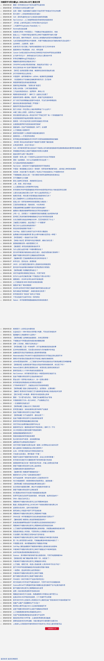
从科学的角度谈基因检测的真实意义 (26, 552)
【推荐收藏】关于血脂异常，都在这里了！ (29, 415)
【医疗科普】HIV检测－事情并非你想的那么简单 (31, 394)
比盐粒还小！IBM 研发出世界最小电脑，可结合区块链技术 (34, 332)
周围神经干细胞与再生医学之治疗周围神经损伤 (30, 502)
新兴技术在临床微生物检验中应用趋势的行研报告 (31, 267)
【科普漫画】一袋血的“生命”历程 (25, 237)
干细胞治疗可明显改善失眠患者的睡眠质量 (29, 341)
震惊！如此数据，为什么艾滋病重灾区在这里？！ (31, 160)
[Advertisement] (52, 314)
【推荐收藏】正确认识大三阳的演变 (26, 406)
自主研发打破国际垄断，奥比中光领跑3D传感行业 (31, 487)
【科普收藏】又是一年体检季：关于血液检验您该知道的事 (34, 347)
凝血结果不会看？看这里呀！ (24, 154)
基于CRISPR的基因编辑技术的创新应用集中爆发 (31, 567)
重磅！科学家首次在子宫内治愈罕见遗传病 (29, 5)
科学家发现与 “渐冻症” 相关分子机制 (26, 294)
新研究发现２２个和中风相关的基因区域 (28, 370)
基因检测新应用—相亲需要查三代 (25, 243)
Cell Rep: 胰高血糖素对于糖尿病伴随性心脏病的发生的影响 (35, 546)
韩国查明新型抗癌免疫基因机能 (24, 82)
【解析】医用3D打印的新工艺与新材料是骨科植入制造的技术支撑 (37, 391)
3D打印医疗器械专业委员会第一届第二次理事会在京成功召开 (35, 445)
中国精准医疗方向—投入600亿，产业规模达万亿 (31, 400)
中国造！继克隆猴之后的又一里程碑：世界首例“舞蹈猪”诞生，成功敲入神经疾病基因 (44, 169)
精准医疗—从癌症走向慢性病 (24, 329)
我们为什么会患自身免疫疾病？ (24, 225)
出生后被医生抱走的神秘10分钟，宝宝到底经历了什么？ (34, 219)
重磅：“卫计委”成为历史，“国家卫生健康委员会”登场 (32, 397)
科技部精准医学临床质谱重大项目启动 (27, 118)
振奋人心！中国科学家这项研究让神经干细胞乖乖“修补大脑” (35, 35)
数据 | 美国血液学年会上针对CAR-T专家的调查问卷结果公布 (35, 505)
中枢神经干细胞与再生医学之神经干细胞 (28, 573)
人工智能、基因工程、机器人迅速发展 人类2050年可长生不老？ (36, 564)
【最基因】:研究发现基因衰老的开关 (26, 246)
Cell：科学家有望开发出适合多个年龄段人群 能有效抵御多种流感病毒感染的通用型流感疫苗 (47, 148)
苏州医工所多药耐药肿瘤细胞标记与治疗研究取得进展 (33, 217)
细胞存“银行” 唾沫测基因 (22, 285)
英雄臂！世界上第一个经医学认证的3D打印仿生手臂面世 (34, 157)
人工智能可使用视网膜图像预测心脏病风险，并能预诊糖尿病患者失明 (39, 528)
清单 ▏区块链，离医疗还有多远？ (26, 344)
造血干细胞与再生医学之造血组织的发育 (28, 418)
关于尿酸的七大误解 (20, 178)
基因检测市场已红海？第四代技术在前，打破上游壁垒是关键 (35, 463)
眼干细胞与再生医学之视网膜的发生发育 (28, 588)
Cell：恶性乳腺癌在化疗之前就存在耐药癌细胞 (30, 17)
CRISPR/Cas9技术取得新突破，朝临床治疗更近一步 (32, 65)
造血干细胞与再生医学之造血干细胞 (26, 412)
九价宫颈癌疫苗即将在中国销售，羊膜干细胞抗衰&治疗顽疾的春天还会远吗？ (42, 41)
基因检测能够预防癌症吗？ (23, 433)
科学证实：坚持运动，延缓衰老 (24, 261)
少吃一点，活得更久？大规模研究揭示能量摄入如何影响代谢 (35, 214)
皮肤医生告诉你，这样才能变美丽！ (26, 508)
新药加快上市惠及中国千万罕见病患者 (27, 511)
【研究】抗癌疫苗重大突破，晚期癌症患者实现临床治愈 (34, 71)
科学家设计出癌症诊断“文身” (23, 8)
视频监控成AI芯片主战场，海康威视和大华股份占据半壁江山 (35, 594)
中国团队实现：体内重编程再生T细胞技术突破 (30, 543)
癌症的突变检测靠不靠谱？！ (24, 228)
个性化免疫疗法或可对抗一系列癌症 (26, 297)
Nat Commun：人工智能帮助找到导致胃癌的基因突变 (33, 20)
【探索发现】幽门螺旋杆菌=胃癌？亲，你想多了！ (32, 558)
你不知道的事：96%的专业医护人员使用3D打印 (30, 478)
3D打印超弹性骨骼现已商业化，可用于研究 (29, 273)
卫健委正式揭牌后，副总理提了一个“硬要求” (29, 223)
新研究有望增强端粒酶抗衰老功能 (25, 421)
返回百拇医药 (13, 659)
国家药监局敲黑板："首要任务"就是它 (27, 85)
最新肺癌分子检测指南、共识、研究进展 (28, 50)
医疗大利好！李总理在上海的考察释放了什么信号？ (32, 109)
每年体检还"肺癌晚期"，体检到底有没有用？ (29, 291)
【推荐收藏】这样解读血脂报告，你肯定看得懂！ (31, 338)
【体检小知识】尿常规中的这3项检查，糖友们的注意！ (33, 240)
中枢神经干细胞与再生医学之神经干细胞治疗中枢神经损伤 (34, 549)
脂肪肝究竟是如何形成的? (22, 106)
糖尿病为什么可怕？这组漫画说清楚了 (27, 475)
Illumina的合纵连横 (20, 29)
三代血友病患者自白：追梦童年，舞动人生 (29, 91)
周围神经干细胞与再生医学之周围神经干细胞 (29, 513)
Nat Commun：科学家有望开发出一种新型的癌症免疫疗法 (34, 373)
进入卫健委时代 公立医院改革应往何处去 (28, 199)
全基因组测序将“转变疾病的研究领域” (27, 124)
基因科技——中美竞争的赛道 (24, 136)
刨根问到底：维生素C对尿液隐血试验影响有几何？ (32, 196)
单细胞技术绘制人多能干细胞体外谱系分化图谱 (30, 151)
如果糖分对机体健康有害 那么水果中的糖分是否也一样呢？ (35, 234)
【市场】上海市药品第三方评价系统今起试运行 (30, 23)
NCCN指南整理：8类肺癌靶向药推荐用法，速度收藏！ (33, 481)
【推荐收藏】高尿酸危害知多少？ (25, 270)
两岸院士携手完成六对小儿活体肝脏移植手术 (29, 606)
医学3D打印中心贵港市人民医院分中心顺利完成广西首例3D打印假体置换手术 (42, 600)
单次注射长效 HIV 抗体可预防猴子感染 (27, 67)
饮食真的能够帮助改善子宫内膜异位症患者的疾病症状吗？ (34, 522)
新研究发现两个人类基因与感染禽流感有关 (29, 133)
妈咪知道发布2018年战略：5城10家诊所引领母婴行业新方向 (35, 621)
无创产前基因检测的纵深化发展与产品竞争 (29, 615)
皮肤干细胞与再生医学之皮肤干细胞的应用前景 (30, 609)
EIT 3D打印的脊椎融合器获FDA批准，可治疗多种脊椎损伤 (35, 100)
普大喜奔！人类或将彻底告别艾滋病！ (27, 14)
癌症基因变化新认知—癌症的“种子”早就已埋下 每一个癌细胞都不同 (38, 115)
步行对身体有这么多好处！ (23, 73)
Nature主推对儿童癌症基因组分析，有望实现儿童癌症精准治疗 (36, 367)
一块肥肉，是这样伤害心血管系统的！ (27, 570)
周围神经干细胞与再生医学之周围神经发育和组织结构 (33, 525)
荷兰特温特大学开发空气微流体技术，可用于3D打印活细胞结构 (36, 582)
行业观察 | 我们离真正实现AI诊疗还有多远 (28, 534)
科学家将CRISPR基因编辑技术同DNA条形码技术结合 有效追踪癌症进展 (40, 190)
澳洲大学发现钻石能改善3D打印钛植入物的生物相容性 (33, 359)
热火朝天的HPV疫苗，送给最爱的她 (26, 439)
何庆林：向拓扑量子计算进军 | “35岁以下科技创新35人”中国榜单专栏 (38, 172)
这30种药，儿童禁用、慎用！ (24, 44)
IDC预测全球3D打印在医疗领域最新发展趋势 (29, 493)
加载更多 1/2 (52, 628)
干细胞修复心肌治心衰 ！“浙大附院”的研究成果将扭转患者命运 (36, 175)
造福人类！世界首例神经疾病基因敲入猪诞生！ (30, 202)
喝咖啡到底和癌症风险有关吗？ (24, 61)
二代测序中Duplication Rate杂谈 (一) (26, 26)
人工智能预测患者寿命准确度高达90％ (27, 612)
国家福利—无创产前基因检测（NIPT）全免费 (30, 127)
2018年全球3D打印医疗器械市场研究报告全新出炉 (32, 288)
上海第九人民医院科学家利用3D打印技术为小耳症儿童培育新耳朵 (37, 624)
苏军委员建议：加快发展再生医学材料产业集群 (30, 409)
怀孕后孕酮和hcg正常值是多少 (24, 59)
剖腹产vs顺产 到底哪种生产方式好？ (26, 603)
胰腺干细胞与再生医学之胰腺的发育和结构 (29, 255)
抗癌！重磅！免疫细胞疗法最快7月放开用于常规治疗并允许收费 (37, 11)
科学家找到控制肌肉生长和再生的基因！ (28, 382)
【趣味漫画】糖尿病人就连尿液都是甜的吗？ (29, 519)
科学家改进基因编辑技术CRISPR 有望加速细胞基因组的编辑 (35, 139)
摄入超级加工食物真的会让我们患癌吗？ (28, 448)
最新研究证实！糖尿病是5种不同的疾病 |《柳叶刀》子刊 (34, 427)
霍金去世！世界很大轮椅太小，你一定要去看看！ (31, 379)
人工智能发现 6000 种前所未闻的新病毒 (28, 282)
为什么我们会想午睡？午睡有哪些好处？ (28, 249)
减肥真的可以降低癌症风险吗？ (24, 442)
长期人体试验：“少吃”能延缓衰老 (25, 88)
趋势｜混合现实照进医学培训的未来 (26, 591)
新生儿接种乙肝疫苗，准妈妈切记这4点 (27, 181)
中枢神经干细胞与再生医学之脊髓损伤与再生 (29, 561)
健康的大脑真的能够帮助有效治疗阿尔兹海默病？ (31, 211)
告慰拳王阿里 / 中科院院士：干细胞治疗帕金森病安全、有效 (35, 32)
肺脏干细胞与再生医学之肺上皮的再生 (27, 466)
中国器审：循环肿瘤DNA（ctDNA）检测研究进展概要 (33, 76)
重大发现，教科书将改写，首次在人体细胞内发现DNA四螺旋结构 (37, 38)
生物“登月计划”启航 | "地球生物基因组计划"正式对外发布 (34, 47)
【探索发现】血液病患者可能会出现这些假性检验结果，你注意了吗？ (39, 365)
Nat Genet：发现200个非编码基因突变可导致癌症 (31, 166)
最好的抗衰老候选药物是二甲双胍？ (26, 103)
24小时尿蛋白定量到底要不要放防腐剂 (27, 430)
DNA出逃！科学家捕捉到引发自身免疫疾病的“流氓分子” (33, 517)
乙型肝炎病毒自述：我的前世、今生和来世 (29, 205)
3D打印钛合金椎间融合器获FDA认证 (26, 424)
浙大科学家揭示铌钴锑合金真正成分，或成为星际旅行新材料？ (36, 252)
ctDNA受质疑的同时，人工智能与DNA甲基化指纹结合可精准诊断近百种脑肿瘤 (42, 361)
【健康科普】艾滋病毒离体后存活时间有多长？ (30, 258)
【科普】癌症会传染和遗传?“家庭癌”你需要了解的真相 (33, 142)
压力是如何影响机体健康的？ (24, 163)
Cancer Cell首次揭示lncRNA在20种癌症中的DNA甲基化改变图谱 (37, 53)
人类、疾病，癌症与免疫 (22, 184)
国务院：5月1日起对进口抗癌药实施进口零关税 (30, 121)
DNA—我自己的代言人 (21, 499)
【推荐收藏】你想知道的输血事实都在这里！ (29, 484)
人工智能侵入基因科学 (21, 130)
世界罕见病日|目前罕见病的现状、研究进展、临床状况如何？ (35, 496)
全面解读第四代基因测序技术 (24, 469)
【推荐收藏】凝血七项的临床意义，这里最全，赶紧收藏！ (34, 388)
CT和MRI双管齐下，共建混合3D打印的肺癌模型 (31, 385)
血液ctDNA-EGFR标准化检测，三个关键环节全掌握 (32, 597)
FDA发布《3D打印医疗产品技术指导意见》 (29, 579)
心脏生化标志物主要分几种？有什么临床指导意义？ (32, 193)
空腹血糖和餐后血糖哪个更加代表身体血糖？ (29, 208)
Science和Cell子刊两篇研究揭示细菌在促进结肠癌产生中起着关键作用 (39, 585)
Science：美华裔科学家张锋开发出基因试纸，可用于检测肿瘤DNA (37, 555)
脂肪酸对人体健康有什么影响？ (24, 335)
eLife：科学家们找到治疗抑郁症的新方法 (28, 451)
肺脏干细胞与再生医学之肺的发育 (25, 490)
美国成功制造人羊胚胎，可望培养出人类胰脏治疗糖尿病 (34, 531)
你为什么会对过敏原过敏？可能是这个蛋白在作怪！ (32, 276)
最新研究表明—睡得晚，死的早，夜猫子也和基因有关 (33, 97)
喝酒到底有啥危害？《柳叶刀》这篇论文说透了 (30, 94)
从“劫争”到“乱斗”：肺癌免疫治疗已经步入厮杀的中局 (32, 56)
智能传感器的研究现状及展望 (24, 436)
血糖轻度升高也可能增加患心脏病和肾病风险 (29, 353)
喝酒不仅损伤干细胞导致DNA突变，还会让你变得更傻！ (34, 457)
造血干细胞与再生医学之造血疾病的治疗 (28, 376)
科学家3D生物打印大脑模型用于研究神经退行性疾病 (32, 460)
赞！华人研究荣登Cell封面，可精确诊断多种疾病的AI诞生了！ (36, 540)
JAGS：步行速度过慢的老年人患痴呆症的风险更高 (32, 264)
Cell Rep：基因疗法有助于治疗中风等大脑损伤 (30, 231)
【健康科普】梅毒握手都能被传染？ (26, 472)
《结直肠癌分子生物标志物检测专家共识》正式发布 (32, 79)
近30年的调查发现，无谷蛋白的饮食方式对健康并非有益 (34, 350)
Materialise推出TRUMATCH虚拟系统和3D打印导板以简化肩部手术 (37, 356)
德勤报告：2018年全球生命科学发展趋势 (28, 279)
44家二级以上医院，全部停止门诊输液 (27, 112)
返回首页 (4, 659)
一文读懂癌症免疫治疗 (21, 403)
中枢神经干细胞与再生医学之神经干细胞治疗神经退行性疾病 (35, 537)
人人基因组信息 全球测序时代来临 (26, 187)
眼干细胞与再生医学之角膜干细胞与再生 (28, 576)
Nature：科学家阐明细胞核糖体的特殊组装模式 (30, 300)
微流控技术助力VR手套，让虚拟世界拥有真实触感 (31, 618)
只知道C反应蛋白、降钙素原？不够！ (27, 454)
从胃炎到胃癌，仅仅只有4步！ (24, 145)
